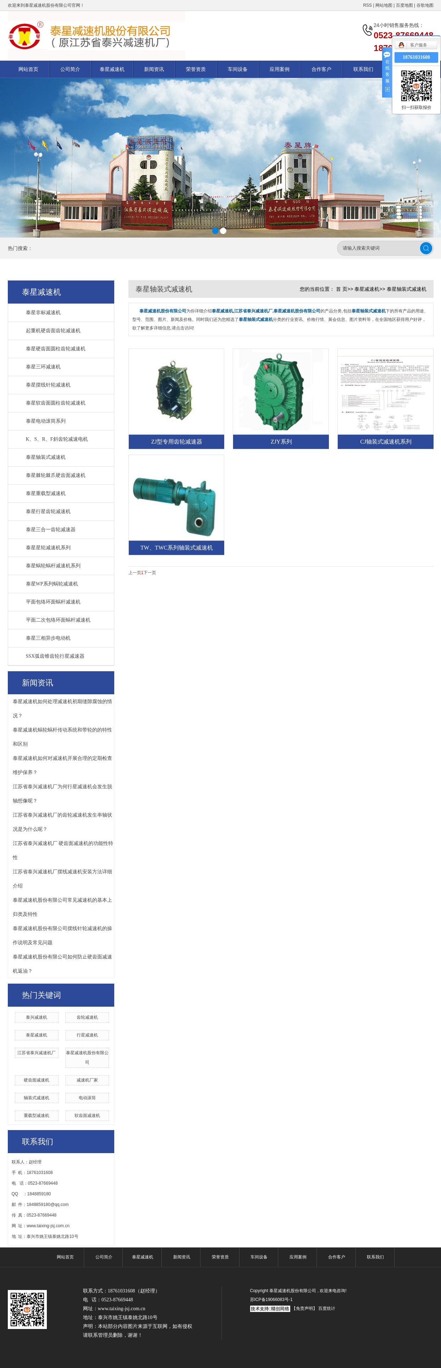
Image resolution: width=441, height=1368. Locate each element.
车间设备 (238, 69)
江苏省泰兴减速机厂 (36, 1052)
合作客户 (321, 69)
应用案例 (280, 69)
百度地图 (404, 5)
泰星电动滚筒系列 (46, 421)
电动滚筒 (87, 1097)
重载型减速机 (36, 1115)
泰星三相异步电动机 (48, 638)
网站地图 (384, 5)
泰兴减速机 (36, 1017)
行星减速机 (87, 1035)
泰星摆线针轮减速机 (48, 385)
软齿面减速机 (87, 1115)
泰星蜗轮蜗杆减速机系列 (53, 565)
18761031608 (416, 57)
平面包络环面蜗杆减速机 (53, 602)
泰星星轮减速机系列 (48, 547)
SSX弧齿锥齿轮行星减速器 (55, 656)
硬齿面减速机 (36, 1080)
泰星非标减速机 (43, 312)
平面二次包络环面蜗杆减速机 (58, 620)
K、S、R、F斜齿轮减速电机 (57, 439)
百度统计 (326, 1308)
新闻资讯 (154, 69)
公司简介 (70, 69)
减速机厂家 (87, 1080)
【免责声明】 (304, 1308)
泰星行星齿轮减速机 (48, 511)
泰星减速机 (112, 69)
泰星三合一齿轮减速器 (51, 529)
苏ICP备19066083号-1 (271, 1299)
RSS (367, 5)
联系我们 (363, 69)
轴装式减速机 (36, 1097)
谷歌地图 (425, 5)
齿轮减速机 (87, 1017)
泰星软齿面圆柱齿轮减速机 (56, 403)
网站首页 (28, 69)
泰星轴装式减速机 (46, 457)
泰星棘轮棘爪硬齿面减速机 (56, 475)
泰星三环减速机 (43, 366)
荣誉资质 (196, 69)
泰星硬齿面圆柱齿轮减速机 (56, 348)
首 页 (341, 289)
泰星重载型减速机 (46, 493)
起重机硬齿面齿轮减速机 (53, 330)
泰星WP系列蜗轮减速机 (52, 583)
